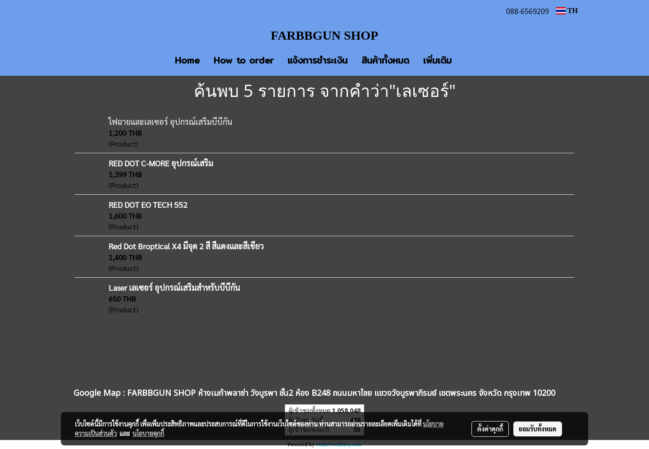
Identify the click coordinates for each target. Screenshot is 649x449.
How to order (244, 60)
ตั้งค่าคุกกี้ (490, 429)
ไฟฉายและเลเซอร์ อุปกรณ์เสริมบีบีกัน (170, 121)
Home (187, 60)
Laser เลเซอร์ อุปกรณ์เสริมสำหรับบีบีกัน (174, 287)
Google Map (97, 393)
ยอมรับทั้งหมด (538, 429)
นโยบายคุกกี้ (148, 433)
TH (567, 10)
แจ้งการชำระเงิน (317, 60)
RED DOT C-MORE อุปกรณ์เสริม (161, 163)
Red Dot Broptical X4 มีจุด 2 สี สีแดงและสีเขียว (186, 246)
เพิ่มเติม (437, 60)
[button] (472, 60)
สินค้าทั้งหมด (385, 60)
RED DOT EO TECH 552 (148, 204)
